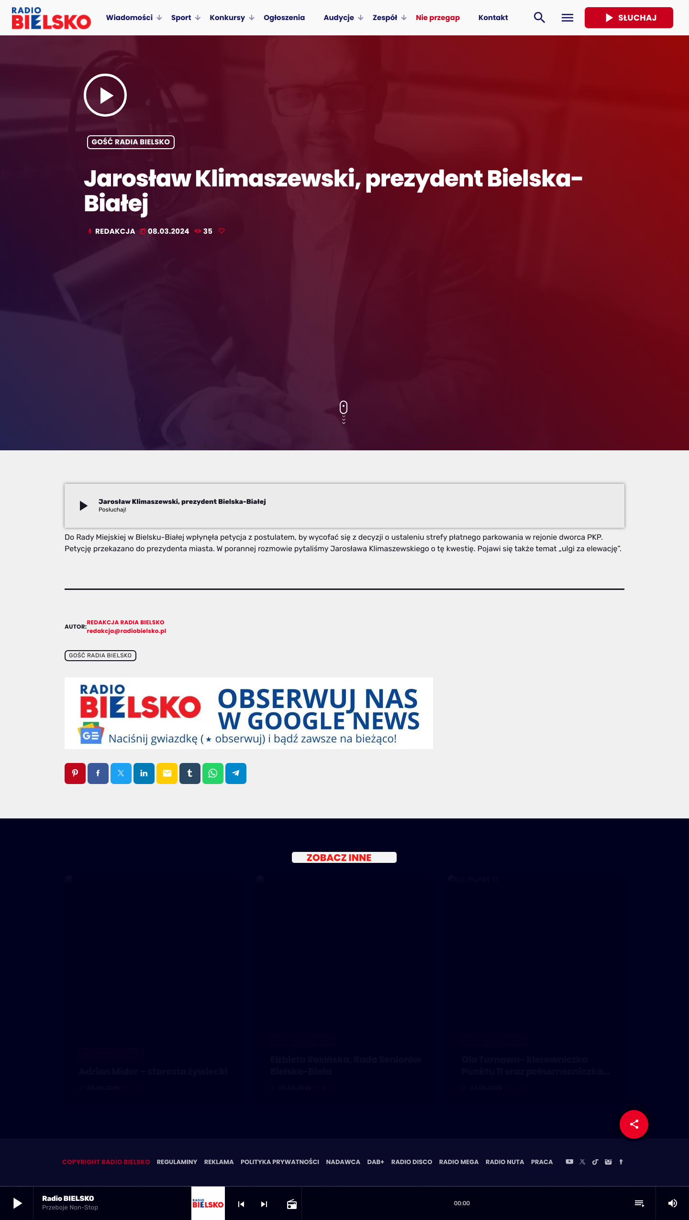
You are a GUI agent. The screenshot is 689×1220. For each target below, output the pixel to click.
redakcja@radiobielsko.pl (127, 631)
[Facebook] (621, 1163)
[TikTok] (595, 1163)
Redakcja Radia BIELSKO (126, 623)
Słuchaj (629, 17)
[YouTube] (569, 1163)
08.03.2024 (165, 232)
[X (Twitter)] (582, 1163)
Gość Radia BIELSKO (131, 142)
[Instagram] (608, 1163)
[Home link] (51, 18)
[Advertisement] (344, 319)
